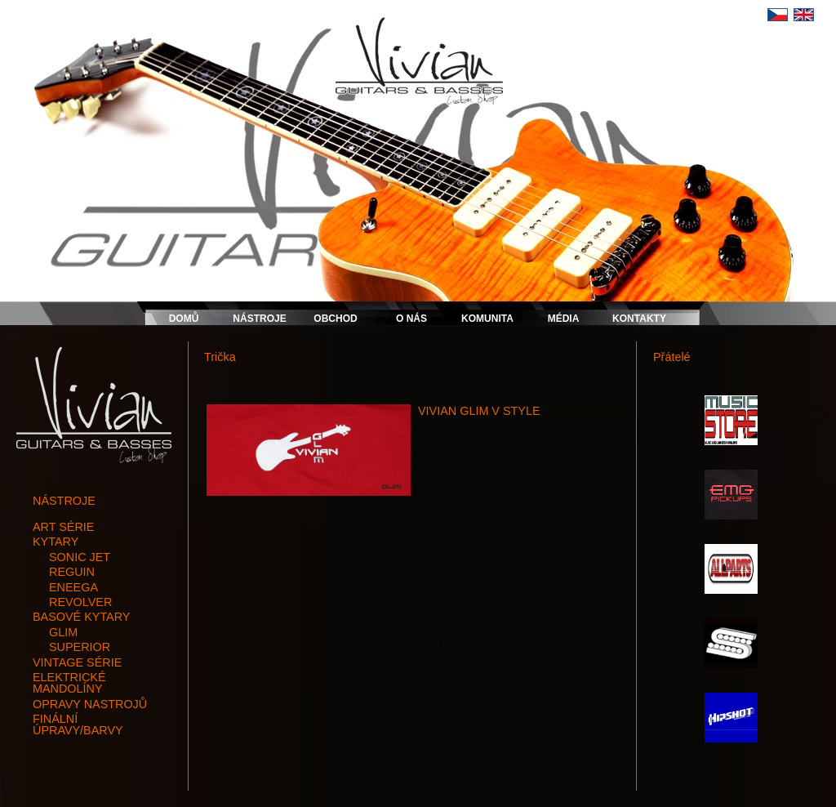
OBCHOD (335, 318)
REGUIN (72, 571)
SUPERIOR (79, 646)
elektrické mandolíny (69, 683)
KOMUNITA (487, 318)
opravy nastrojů (90, 704)
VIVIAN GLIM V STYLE (479, 410)
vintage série (77, 662)
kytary (55, 541)
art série (63, 526)
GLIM (63, 632)
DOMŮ (184, 318)
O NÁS (411, 318)
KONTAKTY (639, 318)
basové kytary (81, 616)
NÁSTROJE (259, 318)
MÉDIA (564, 318)
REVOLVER (80, 602)
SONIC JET (79, 557)
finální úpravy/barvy (78, 724)
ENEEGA (73, 587)
